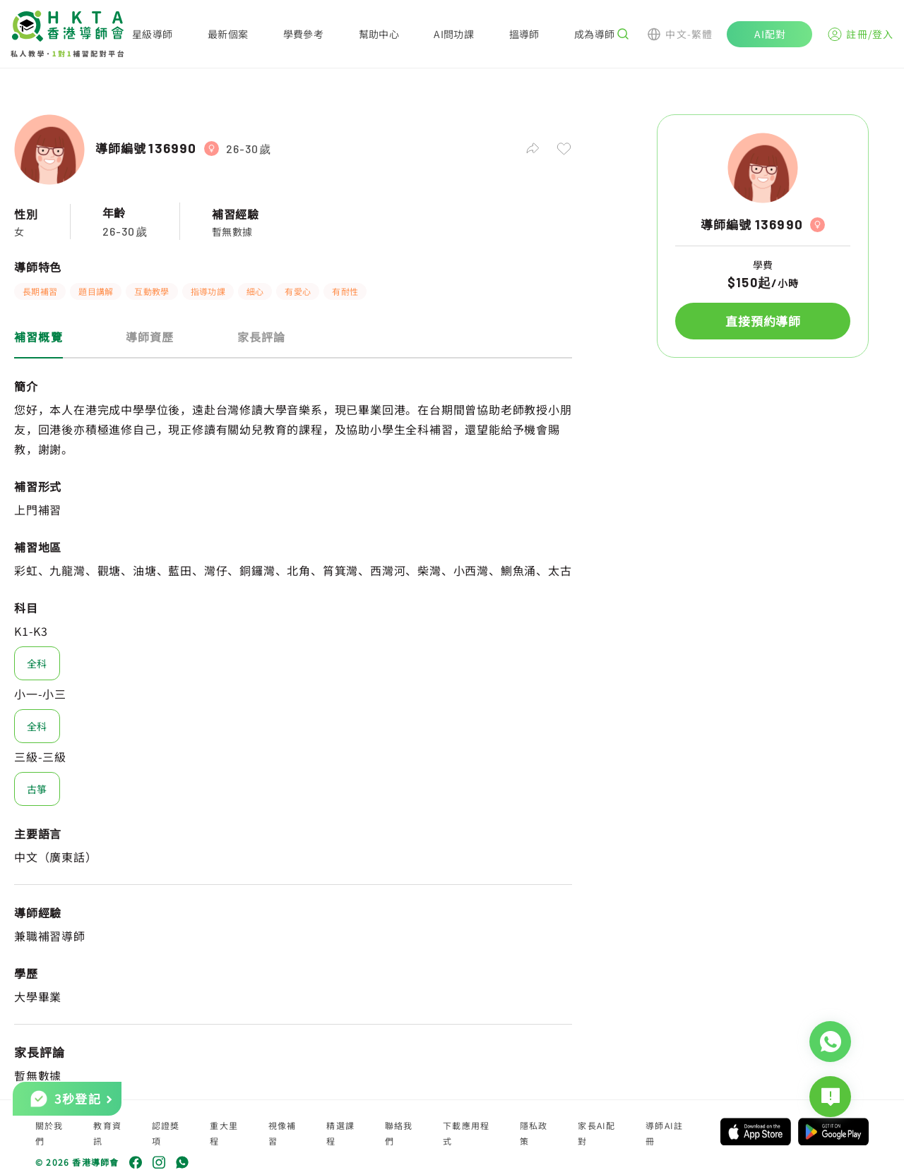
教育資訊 (107, 1133)
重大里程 (224, 1133)
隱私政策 (534, 1133)
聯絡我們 (399, 1133)
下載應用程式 (466, 1133)
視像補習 (282, 1133)
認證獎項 (166, 1133)
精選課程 (340, 1133)
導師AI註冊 (664, 1133)
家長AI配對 (596, 1133)
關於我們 (49, 1133)
